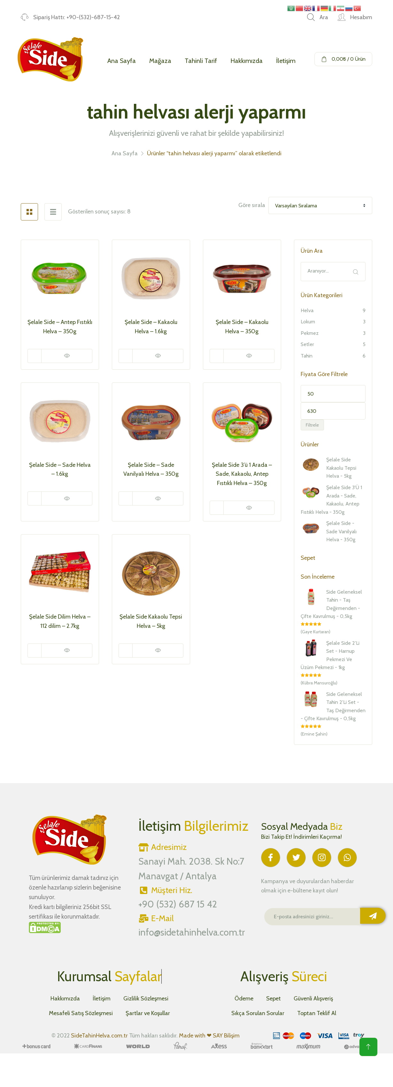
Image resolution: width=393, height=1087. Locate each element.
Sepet (273, 998)
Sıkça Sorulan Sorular (257, 1013)
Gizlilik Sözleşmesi (145, 998)
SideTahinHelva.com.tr (99, 1035)
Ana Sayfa (121, 61)
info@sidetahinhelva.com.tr (191, 932)
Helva (307, 310)
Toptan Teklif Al (316, 1013)
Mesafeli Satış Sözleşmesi (81, 1013)
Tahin (306, 356)
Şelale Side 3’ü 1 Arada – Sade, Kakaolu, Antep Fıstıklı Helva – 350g (242, 474)
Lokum (308, 322)
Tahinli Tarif (201, 61)
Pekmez (310, 333)
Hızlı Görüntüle (66, 356)
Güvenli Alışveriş (313, 998)
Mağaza (160, 61)
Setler (307, 344)
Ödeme (244, 998)
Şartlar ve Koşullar (148, 1013)
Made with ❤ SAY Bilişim (209, 1035)
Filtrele (312, 425)
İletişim (286, 61)
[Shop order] (320, 205)
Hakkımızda (246, 61)
